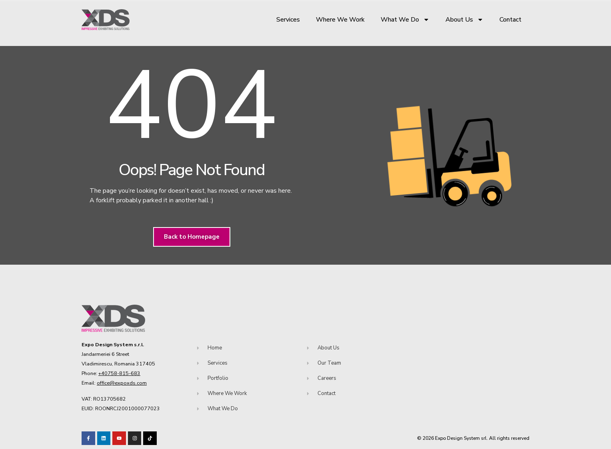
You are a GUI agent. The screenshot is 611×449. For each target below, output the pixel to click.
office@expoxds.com (122, 382)
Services (288, 19)
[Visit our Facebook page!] (88, 438)
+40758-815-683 (119, 373)
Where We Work (340, 19)
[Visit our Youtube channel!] (119, 438)
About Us (464, 19)
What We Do (405, 19)
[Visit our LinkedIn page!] (104, 438)
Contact (510, 19)
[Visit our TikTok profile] (135, 438)
